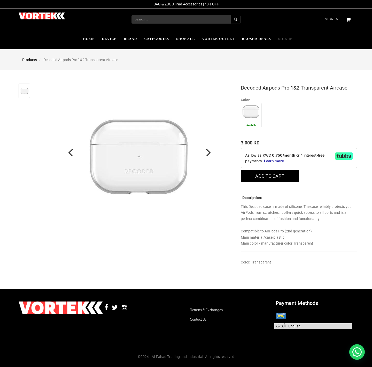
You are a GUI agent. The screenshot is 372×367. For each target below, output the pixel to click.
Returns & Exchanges (206, 310)
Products (29, 59)
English (294, 326)
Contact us (198, 319)
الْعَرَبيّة (281, 326)
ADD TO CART (269, 176)
